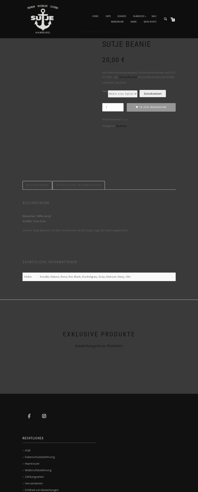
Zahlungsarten (34, 442)
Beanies (122, 16)
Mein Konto (150, 21)
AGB (27, 416)
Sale (154, 16)
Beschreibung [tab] (37, 150)
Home (95, 16)
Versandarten (34, 449)
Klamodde (139, 16)
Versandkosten (128, 77)
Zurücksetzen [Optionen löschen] (153, 93)
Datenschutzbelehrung (40, 423)
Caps (108, 16)
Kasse (134, 21)
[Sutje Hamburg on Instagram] (44, 382)
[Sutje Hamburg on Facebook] (29, 382)
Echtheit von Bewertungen (42, 456)
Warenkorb (117, 21)
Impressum (32, 429)
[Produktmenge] (113, 107)
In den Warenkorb (153, 107)
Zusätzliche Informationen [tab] (78, 150)
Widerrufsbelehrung (38, 436)
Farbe (105, 91)
